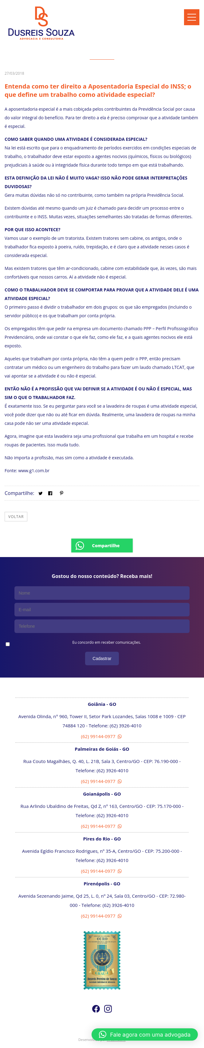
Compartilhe (106, 545)
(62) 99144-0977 (102, 736)
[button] (145, 1034)
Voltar (16, 516)
